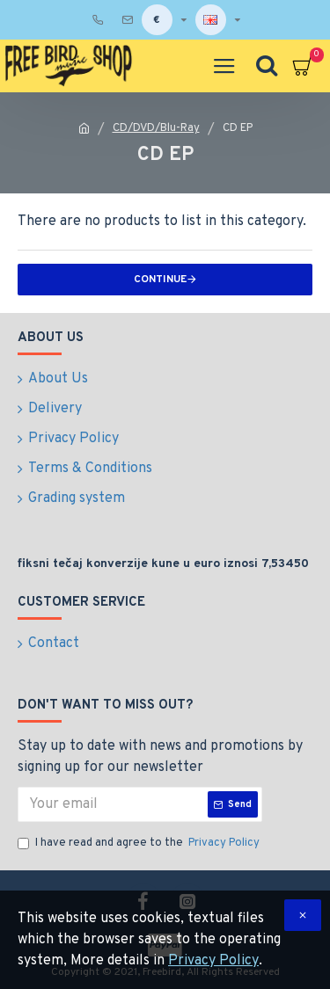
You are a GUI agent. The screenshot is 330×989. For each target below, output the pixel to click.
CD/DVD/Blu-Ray (156, 128)
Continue (160, 280)
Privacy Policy (213, 961)
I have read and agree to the (140, 844)
